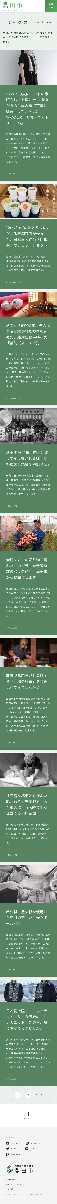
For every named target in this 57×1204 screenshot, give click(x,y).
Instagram (36, 1143)
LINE (33, 1149)
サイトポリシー (12, 1189)
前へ (18, 1096)
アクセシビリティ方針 (15, 1184)
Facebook (15, 1154)
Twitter (14, 1149)
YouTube (15, 1143)
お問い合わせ (11, 1180)
